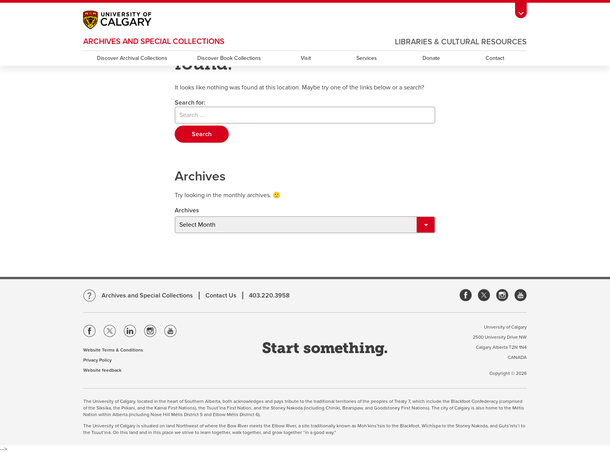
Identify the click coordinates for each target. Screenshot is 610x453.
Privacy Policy (97, 360)
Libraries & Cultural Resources (461, 42)
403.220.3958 (269, 295)
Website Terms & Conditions (113, 350)
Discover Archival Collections (132, 58)
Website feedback (102, 370)
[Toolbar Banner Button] (521, 10)
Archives (187, 210)
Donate (431, 58)
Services (366, 58)
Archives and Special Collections (153, 41)
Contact (495, 58)
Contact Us (221, 295)
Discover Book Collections (229, 58)
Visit (306, 58)
